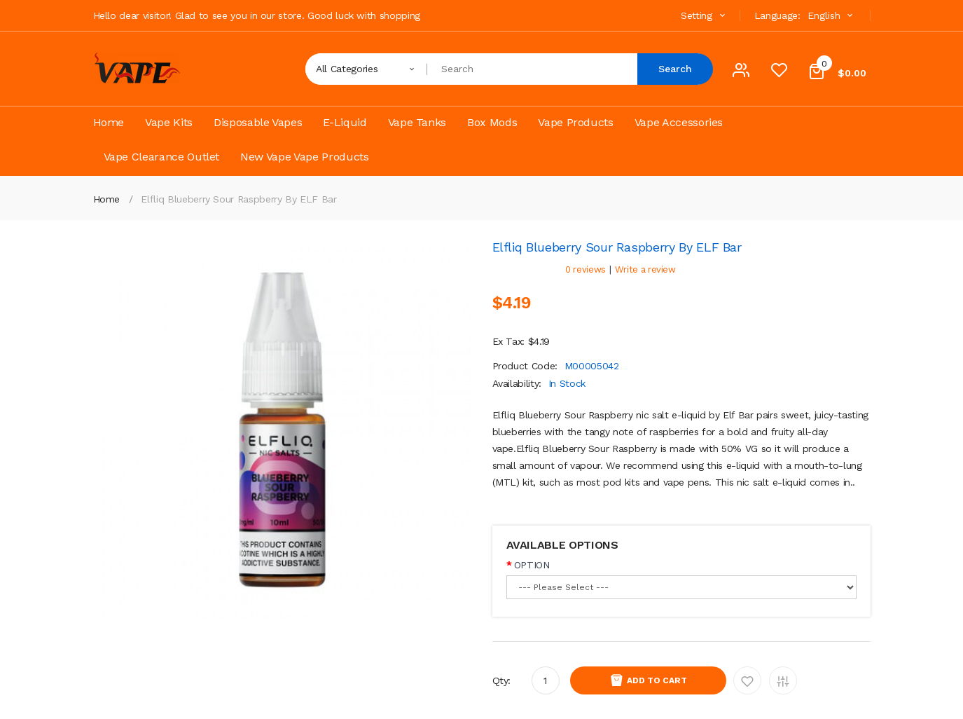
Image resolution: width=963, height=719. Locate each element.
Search (675, 68)
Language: (777, 15)
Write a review (645, 269)
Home (106, 199)
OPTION (532, 564)
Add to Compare (783, 680)
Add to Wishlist (747, 680)
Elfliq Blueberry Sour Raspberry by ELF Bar (238, 199)
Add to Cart (657, 680)
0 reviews (585, 269)
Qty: (501, 680)
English (832, 15)
